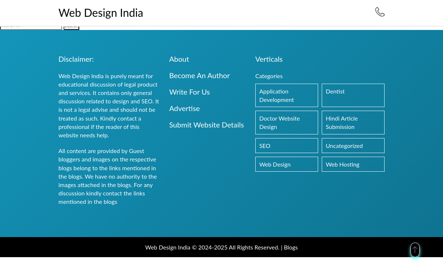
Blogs (291, 247)
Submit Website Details (206, 124)
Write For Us (189, 91)
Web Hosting (342, 164)
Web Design (275, 164)
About (179, 58)
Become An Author (199, 75)
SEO (264, 145)
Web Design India (100, 12)
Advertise (184, 108)
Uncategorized (344, 145)
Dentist (335, 91)
